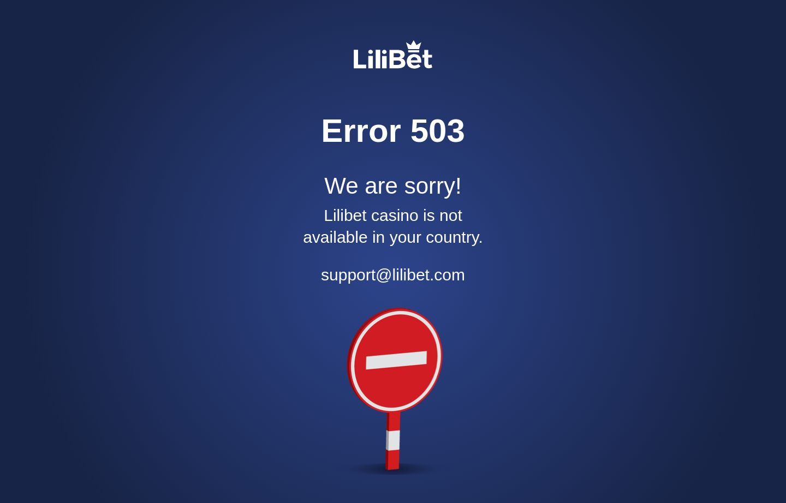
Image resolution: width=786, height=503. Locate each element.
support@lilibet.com (393, 275)
